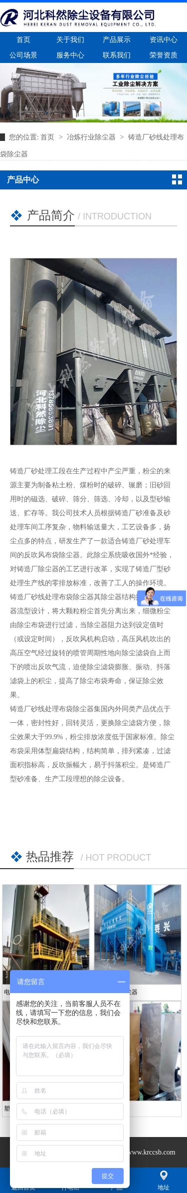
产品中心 (23, 179)
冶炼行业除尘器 (92, 137)
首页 (48, 137)
